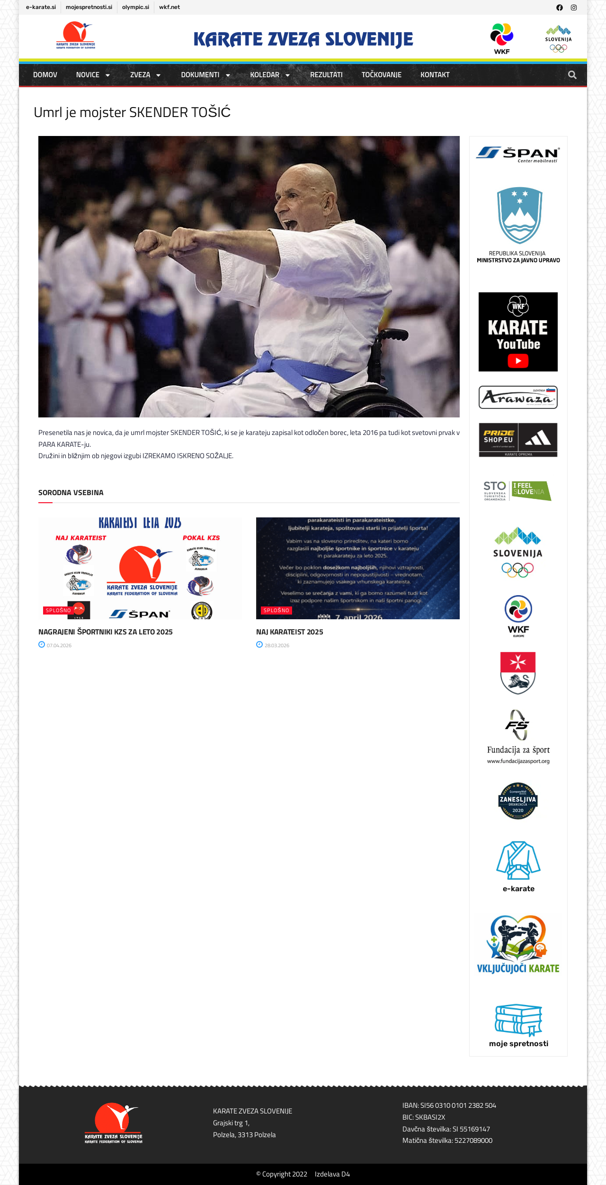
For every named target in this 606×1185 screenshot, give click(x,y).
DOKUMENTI (206, 75)
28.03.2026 (272, 645)
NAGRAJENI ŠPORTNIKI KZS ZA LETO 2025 (105, 631)
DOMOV (45, 74)
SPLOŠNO (58, 610)
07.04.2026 (54, 645)
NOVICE (93, 75)
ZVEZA (146, 75)
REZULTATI (326, 74)
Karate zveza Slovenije (303, 39)
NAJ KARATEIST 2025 (289, 631)
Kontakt (435, 74)
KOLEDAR (271, 75)
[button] (572, 74)
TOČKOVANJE (381, 74)
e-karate (519, 888)
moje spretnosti (518, 1043)
